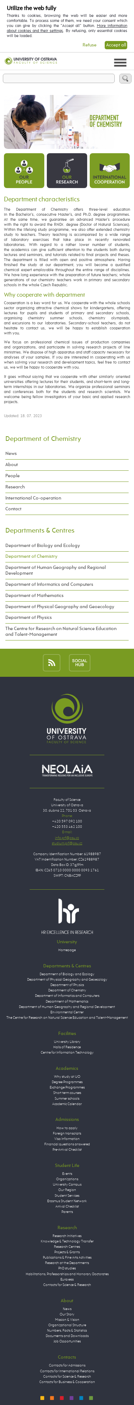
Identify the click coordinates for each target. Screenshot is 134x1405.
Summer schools (67, 1098)
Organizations (67, 1179)
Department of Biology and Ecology (42, 545)
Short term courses (67, 1093)
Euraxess (67, 1279)
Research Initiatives (67, 1236)
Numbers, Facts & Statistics (67, 1330)
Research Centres (67, 1247)
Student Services (67, 1196)
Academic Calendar (67, 1104)
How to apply (67, 1128)
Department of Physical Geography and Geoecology (59, 607)
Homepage (67, 950)
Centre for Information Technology (67, 1052)
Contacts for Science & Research (67, 1285)
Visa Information (67, 1139)
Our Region (67, 1190)
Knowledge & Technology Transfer (67, 1241)
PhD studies (67, 1268)
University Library (67, 1042)
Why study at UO (67, 1076)
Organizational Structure (67, 1325)
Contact (13, 509)
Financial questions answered (67, 1144)
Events (67, 1174)
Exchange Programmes (67, 1087)
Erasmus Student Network (67, 1201)
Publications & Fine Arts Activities (67, 1257)
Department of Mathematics (34, 595)
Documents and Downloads (67, 1336)
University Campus (67, 1184)
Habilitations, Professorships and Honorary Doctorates (67, 1274)
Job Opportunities (67, 1341)
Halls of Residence (67, 1047)
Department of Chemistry (43, 438)
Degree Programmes (67, 1082)
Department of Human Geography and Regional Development (55, 570)
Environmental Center (67, 1012)
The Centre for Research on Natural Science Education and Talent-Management (60, 631)
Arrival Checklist (67, 1206)
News (11, 453)
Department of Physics (28, 617)
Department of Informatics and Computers (49, 584)
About (11, 464)
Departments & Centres (39, 530)
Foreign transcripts (67, 1133)
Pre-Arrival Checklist (67, 1149)
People (12, 476)
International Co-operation (33, 498)
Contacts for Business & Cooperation (67, 1382)
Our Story (67, 1314)
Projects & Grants (67, 1252)
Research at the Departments (67, 1263)
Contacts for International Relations (67, 1371)
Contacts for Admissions (67, 1365)
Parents (67, 1212)
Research (15, 487)
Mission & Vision (67, 1320)
